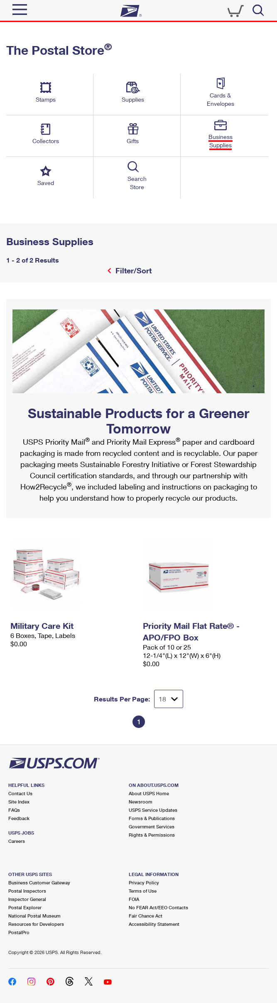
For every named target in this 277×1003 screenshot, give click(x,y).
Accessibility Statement (154, 924)
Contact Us (20, 793)
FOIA (134, 899)
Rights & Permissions (152, 834)
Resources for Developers (36, 924)
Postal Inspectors (27, 890)
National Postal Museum (34, 915)
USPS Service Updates (153, 810)
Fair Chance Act (145, 915)
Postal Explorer (25, 907)
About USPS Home (149, 793)
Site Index (18, 801)
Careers (16, 841)
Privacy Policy (144, 882)
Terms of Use (143, 890)
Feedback (18, 818)
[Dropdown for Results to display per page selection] (168, 699)
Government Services (151, 826)
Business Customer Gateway (39, 882)
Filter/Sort (132, 270)
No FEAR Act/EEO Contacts (158, 907)
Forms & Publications (152, 818)
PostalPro (18, 932)
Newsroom (140, 801)
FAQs (14, 810)
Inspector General (27, 899)
